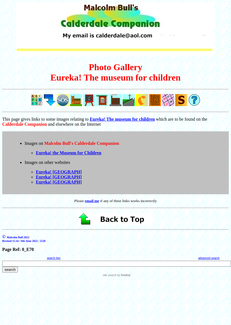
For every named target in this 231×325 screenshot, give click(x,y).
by (123, 275)
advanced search (209, 258)
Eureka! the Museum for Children (68, 152)
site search (109, 275)
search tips (53, 258)
